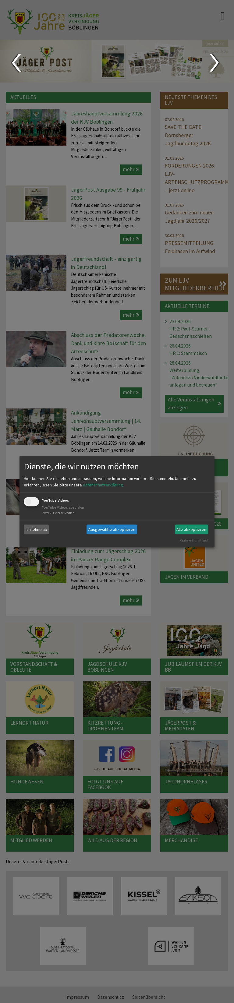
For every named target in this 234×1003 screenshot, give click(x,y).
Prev (16, 62)
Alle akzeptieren (191, 529)
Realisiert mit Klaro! (194, 540)
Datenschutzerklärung (103, 485)
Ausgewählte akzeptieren (111, 529)
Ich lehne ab (36, 529)
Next (215, 62)
